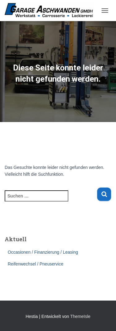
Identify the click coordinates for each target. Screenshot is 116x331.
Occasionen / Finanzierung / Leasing (43, 252)
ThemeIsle (80, 316)
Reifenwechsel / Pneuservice (35, 263)
